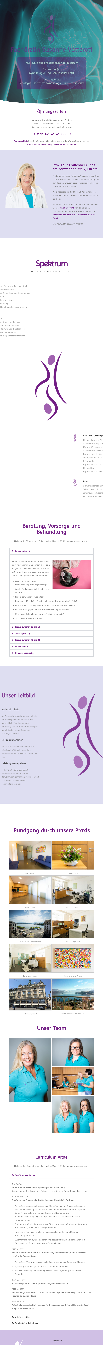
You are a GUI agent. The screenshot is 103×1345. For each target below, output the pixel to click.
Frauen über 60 (22, 646)
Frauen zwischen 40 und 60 (27, 640)
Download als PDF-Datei (64, 144)
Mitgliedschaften (22, 1317)
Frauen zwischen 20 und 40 (27, 627)
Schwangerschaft (23, 633)
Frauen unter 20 (22, 551)
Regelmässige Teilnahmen (26, 1323)
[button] (51, 551)
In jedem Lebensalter (24, 653)
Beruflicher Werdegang (25, 1175)
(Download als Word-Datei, (40, 144)
